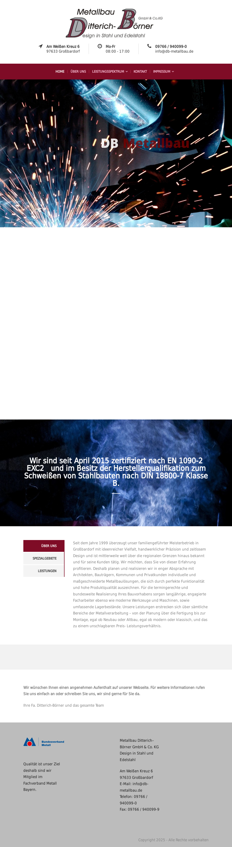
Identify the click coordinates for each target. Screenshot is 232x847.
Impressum (161, 71)
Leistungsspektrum (108, 71)
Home (59, 71)
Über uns (78, 71)
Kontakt (140, 71)
